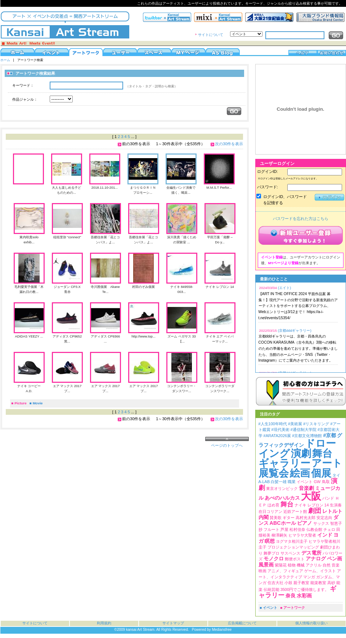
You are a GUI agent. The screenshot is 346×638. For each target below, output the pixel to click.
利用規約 (104, 623)
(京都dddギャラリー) (294, 330)
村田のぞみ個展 (143, 287)
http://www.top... (143, 336)
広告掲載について (242, 623)
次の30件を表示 (229, 144)
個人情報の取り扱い (311, 623)
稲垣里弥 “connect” (67, 237)
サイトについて (210, 35)
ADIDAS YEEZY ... (29, 336)
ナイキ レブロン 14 (220, 287)
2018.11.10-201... (104, 187)
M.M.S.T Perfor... (219, 187)
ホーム (5, 60)
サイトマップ (173, 623)
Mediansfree (222, 630)
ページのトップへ (227, 445)
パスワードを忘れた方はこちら (300, 218)
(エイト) (284, 288)
